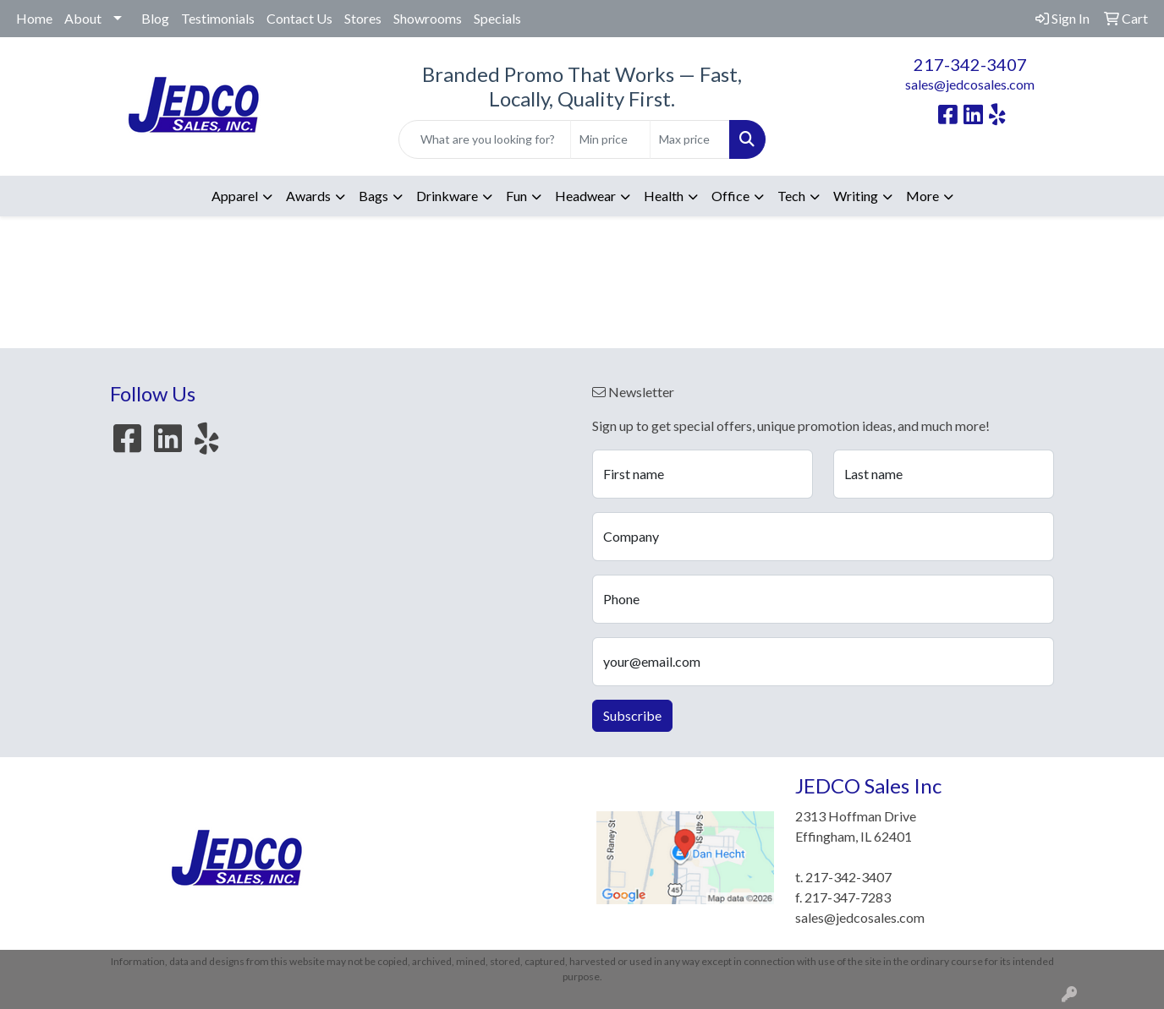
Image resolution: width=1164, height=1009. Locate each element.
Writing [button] (855, 196)
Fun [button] (516, 196)
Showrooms (427, 18)
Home (34, 18)
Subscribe (632, 715)
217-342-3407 (970, 64)
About (83, 18)
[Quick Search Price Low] (610, 139)
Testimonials (218, 18)
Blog (155, 18)
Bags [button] (373, 196)
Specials (497, 18)
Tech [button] (791, 196)
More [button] (922, 196)
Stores (363, 18)
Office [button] (730, 196)
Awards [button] (308, 196)
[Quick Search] (485, 139)
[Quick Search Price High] (690, 139)
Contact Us (299, 18)
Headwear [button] (585, 196)
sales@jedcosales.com (970, 84)
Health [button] (664, 196)
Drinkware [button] (447, 196)
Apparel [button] (234, 196)
